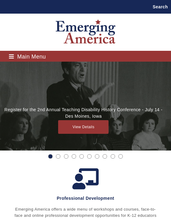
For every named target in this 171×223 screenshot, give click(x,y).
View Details (83, 127)
